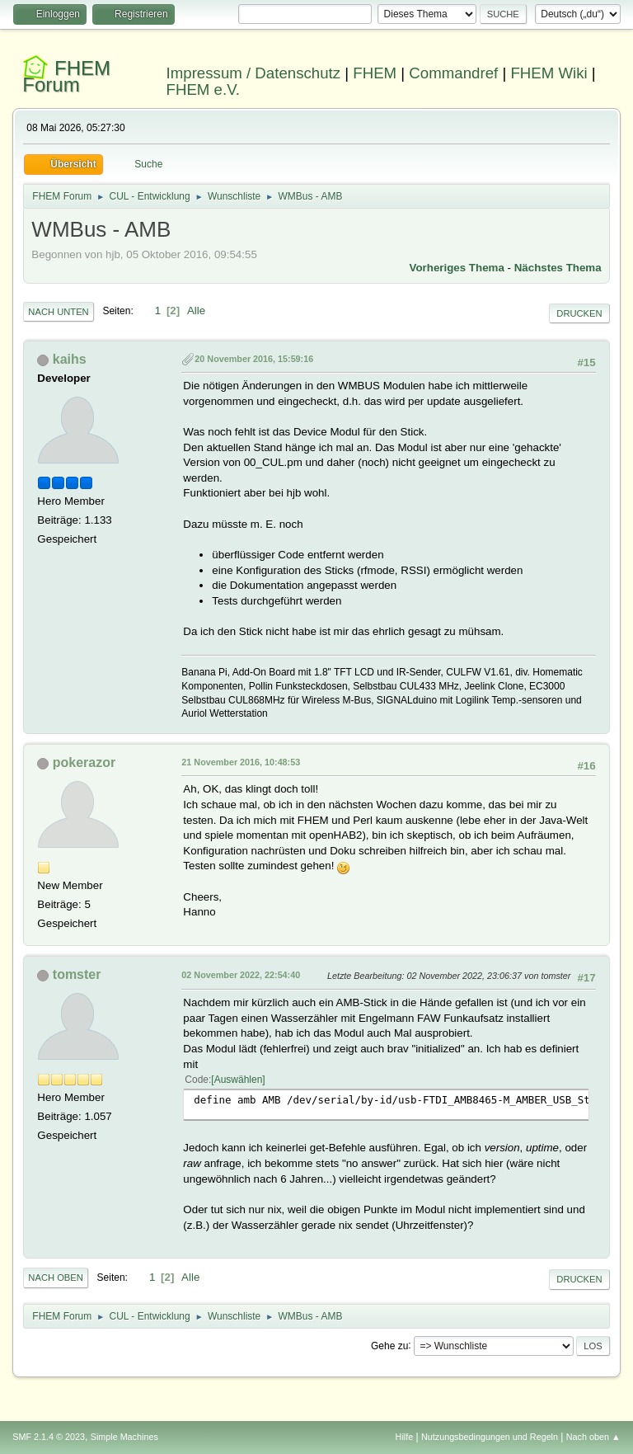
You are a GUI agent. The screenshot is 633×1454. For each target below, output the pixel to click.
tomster (77, 974)
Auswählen (238, 1079)
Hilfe (405, 1437)
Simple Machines (124, 1437)
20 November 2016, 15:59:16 (254, 359)
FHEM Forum (66, 76)
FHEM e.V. (203, 89)
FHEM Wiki (548, 73)
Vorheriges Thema (457, 267)
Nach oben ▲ (593, 1437)
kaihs (70, 359)
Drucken (579, 313)
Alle (196, 310)
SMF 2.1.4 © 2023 (48, 1437)
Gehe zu (389, 1345)
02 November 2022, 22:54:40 (240, 975)
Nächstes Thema (558, 267)
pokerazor (84, 762)
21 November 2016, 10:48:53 (240, 762)
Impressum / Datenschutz (253, 73)
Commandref (453, 73)
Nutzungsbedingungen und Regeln (489, 1437)
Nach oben (55, 1277)
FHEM (374, 73)
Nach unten (58, 312)
